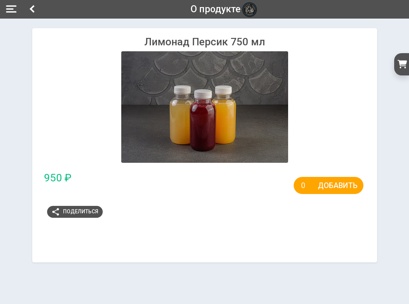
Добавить (337, 185)
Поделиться (74, 211)
